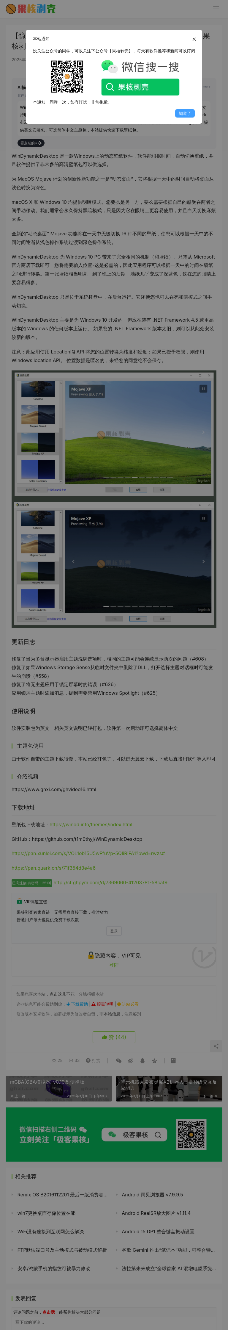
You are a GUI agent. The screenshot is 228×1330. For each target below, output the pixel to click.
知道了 (185, 113)
